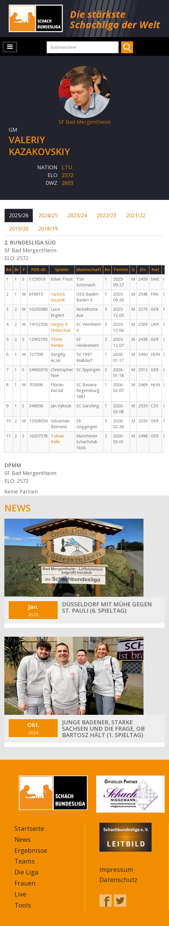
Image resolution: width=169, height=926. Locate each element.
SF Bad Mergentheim (85, 121)
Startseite (29, 828)
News (22, 839)
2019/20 (18, 228)
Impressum (116, 869)
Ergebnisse (30, 850)
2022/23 (106, 215)
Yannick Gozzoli (58, 297)
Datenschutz (118, 879)
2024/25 (48, 215)
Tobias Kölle (57, 439)
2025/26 (18, 215)
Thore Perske (57, 342)
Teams (24, 861)
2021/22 (136, 215)
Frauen (25, 883)
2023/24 (77, 215)
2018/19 (48, 228)
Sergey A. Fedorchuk (61, 327)
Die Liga (26, 872)
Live (20, 894)
